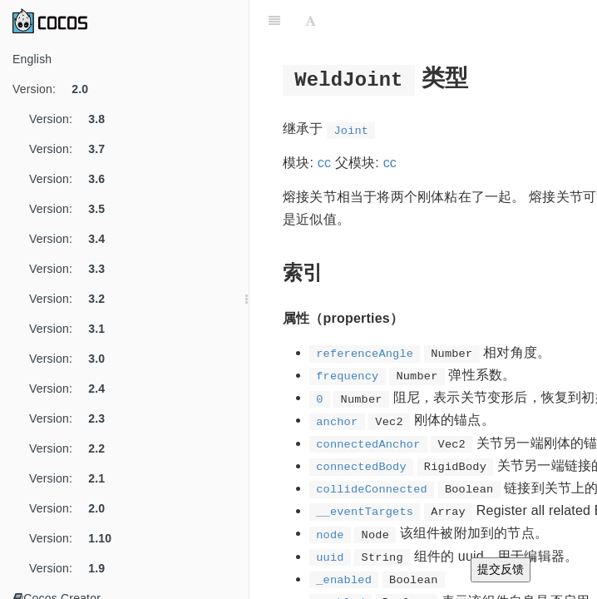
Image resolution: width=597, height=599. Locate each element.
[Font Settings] (310, 21)
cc (324, 163)
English (32, 59)
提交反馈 (500, 569)
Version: (56, 89)
